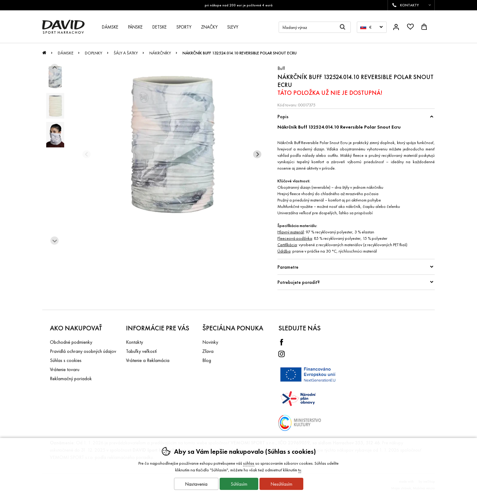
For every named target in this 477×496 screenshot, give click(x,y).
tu (299, 470)
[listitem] (55, 77)
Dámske (65, 53)
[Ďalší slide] (54, 240)
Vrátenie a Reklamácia (147, 360)
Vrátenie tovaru (64, 369)
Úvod (44, 54)
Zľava (208, 351)
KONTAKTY (409, 5)
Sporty (183, 27)
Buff (281, 68)
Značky (209, 27)
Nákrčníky (160, 53)
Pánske (135, 27)
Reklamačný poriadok (71, 378)
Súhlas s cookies (66, 360)
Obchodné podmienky (71, 342)
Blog (206, 360)
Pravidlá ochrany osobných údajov (83, 351)
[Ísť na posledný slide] (54, 68)
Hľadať (345, 27)
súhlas (248, 463)
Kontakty (134, 342)
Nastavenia (196, 484)
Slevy (232, 27)
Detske (159, 27)
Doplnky (93, 53)
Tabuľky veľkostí (141, 351)
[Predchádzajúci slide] (86, 154)
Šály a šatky (126, 53)
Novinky (210, 342)
